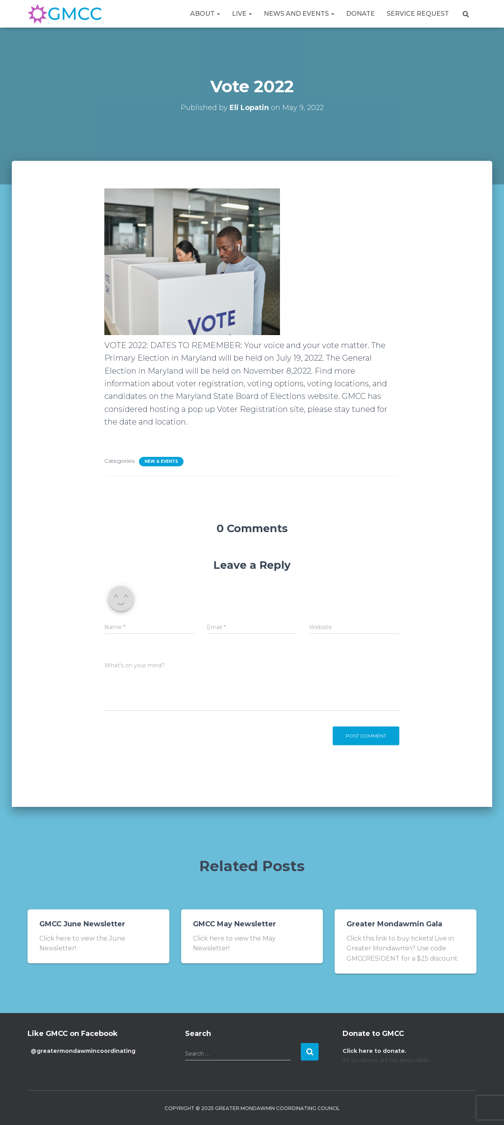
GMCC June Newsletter (82, 924)
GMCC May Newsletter (234, 924)
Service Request (418, 13)
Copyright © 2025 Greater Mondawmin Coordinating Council (252, 1108)
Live (242, 13)
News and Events (299, 13)
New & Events (161, 461)
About (205, 13)
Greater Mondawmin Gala (394, 924)
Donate (360, 13)
